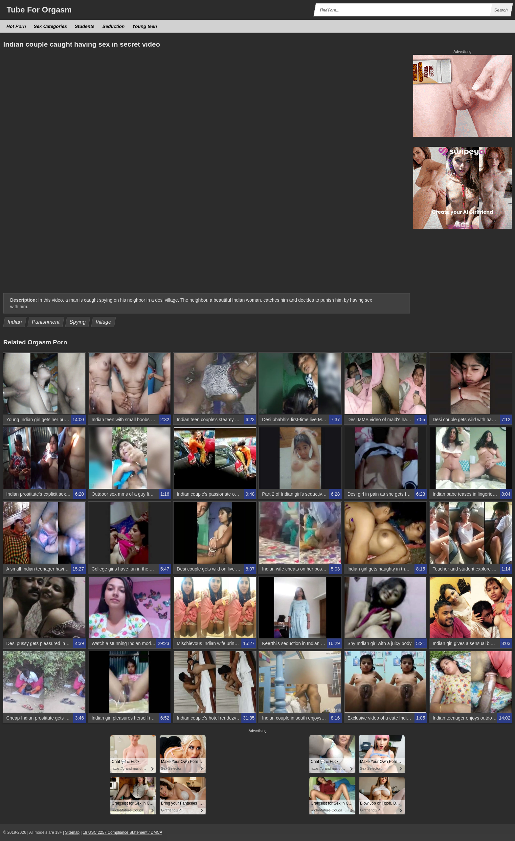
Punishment (46, 322)
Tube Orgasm (39, 9)
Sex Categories (51, 26)
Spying (77, 322)
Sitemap (72, 832)
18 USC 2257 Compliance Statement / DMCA (122, 832)
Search (501, 10)
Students (85, 26)
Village (103, 322)
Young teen (145, 26)
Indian (15, 322)
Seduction (113, 26)
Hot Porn (16, 26)
